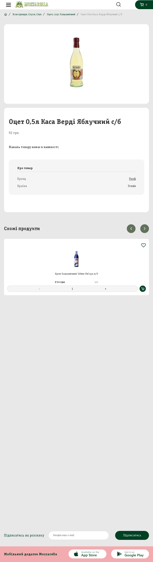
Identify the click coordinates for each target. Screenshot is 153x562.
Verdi (132, 179)
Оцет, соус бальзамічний (61, 14)
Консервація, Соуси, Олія (27, 14)
